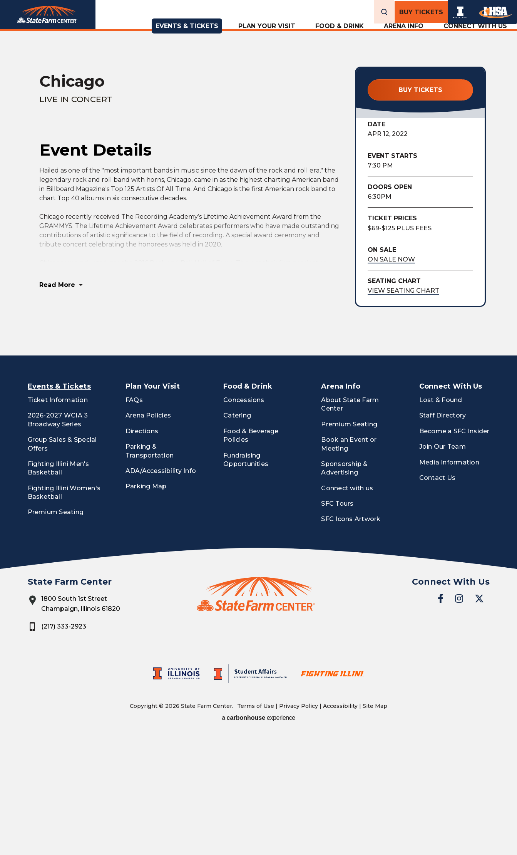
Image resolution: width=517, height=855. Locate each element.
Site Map (375, 825)
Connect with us (347, 607)
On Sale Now (391, 259)
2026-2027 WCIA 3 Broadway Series (58, 539)
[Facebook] (440, 718)
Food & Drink (339, 36)
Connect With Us (475, 36)
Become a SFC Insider (454, 550)
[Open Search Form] (384, 11)
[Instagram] (459, 718)
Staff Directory (442, 535)
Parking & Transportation (149, 570)
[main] (258, 263)
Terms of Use (255, 825)
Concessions (243, 519)
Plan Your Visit (266, 36)
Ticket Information (58, 519)
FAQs (134, 519)
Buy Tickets (421, 11)
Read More (57, 404)
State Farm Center (60, 24)
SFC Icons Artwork (350, 638)
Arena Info (403, 36)
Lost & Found (440, 519)
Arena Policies (148, 535)
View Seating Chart (403, 290)
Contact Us (437, 597)
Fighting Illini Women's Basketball (64, 612)
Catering (237, 535)
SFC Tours (337, 623)
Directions (141, 550)
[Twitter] (479, 718)
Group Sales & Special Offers (62, 564)
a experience (258, 837)
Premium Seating (56, 631)
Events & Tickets (187, 36)
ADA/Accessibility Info (160, 590)
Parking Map (146, 606)
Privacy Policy (298, 825)
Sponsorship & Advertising (344, 587)
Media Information (449, 581)
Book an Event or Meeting (348, 564)
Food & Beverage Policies (251, 555)
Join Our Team (442, 566)
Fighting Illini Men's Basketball (58, 587)
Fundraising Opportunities (245, 579)
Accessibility (340, 825)
